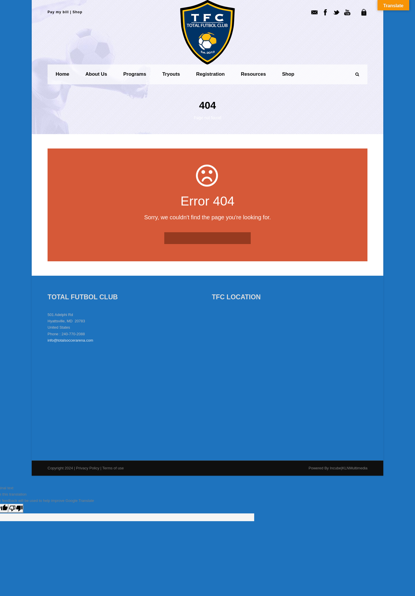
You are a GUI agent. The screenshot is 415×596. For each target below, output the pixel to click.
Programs (134, 74)
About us (96, 74)
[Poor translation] (15, 508)
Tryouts (171, 74)
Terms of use (113, 468)
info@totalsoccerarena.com (70, 340)
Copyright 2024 (60, 468)
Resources (253, 74)
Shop (77, 12)
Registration (210, 74)
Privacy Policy (88, 468)
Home (62, 74)
